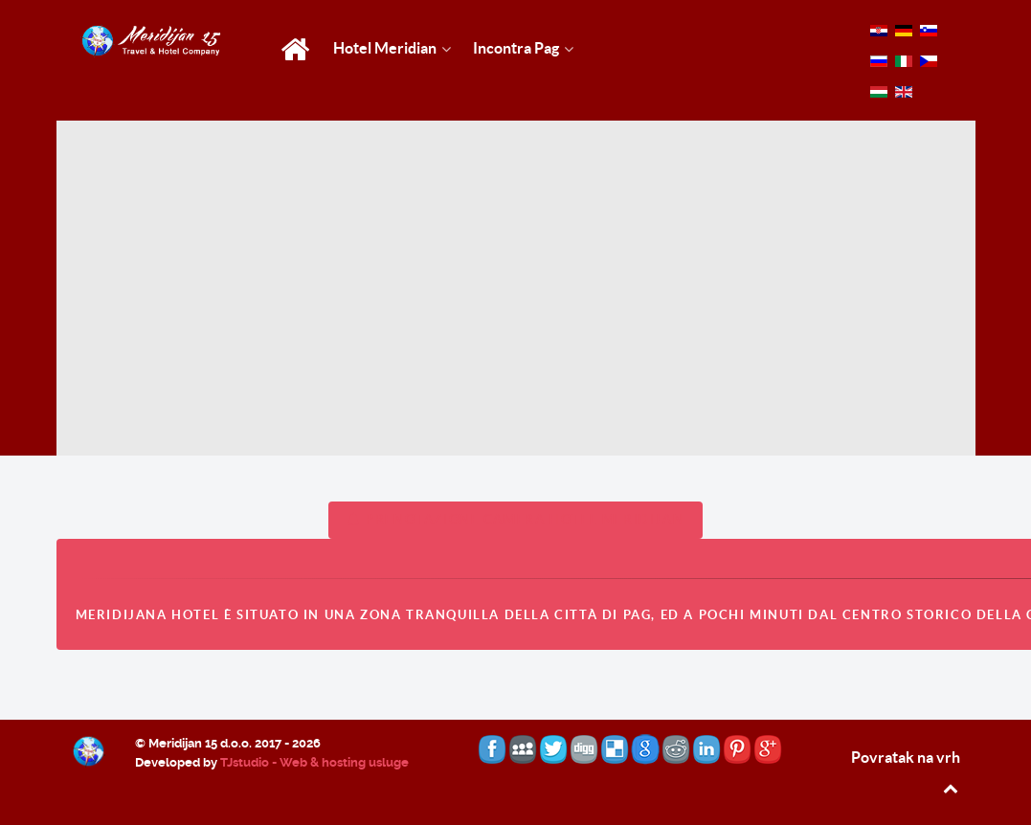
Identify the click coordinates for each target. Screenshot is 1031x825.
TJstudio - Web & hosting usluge (314, 762)
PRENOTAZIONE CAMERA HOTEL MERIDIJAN (515, 519)
